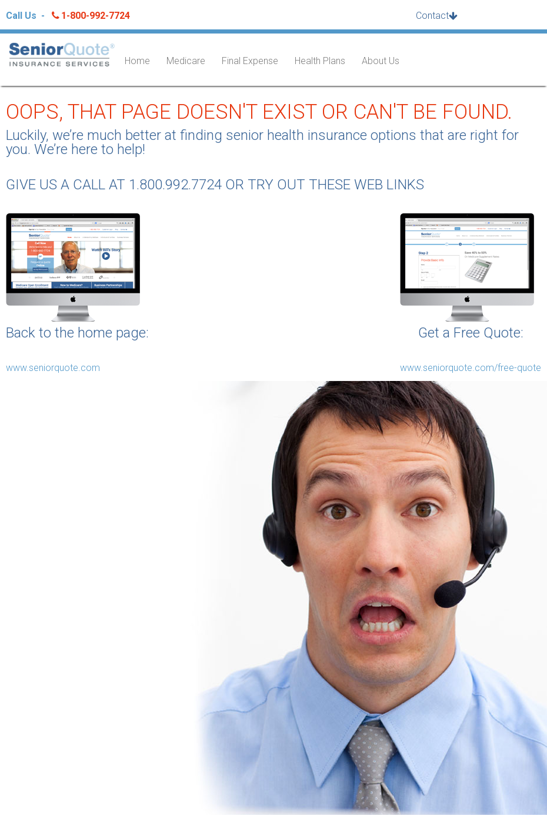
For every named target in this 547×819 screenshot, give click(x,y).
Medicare (185, 60)
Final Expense (250, 60)
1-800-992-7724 (89, 15)
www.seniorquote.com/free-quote (470, 367)
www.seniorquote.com (53, 367)
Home (137, 60)
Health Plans (320, 60)
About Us (380, 60)
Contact (432, 15)
